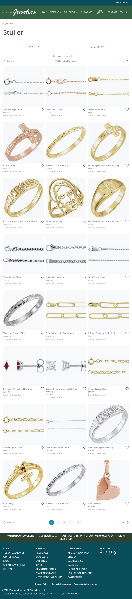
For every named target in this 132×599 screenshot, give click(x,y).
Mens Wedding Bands (48, 577)
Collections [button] (71, 12)
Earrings (41, 560)
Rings (39, 564)
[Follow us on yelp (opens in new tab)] (114, 553)
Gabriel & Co (75, 560)
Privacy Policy (42, 584)
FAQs (6, 560)
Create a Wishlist (14, 564)
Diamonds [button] (55, 12)
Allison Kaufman (79, 552)
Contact (112, 12)
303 (80, 522)
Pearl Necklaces (45, 573)
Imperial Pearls (77, 568)
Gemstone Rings (45, 568)
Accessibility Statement (85, 584)
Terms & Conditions (61, 584)
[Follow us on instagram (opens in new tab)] (105, 553)
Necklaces (41, 552)
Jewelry (9, 23)
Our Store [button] (100, 12)
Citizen (72, 556)
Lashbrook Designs (80, 573)
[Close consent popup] (63, 594)
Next (123, 61)
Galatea (73, 564)
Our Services (11, 556)
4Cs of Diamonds (14, 552)
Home (44, 12)
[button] (122, 3)
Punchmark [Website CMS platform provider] (71, 593)
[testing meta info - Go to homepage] (20, 12)
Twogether (75, 577)
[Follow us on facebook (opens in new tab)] (101, 553)
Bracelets (41, 556)
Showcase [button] (86, 12)
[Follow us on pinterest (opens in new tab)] (110, 553)
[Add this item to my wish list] (41, 109)
